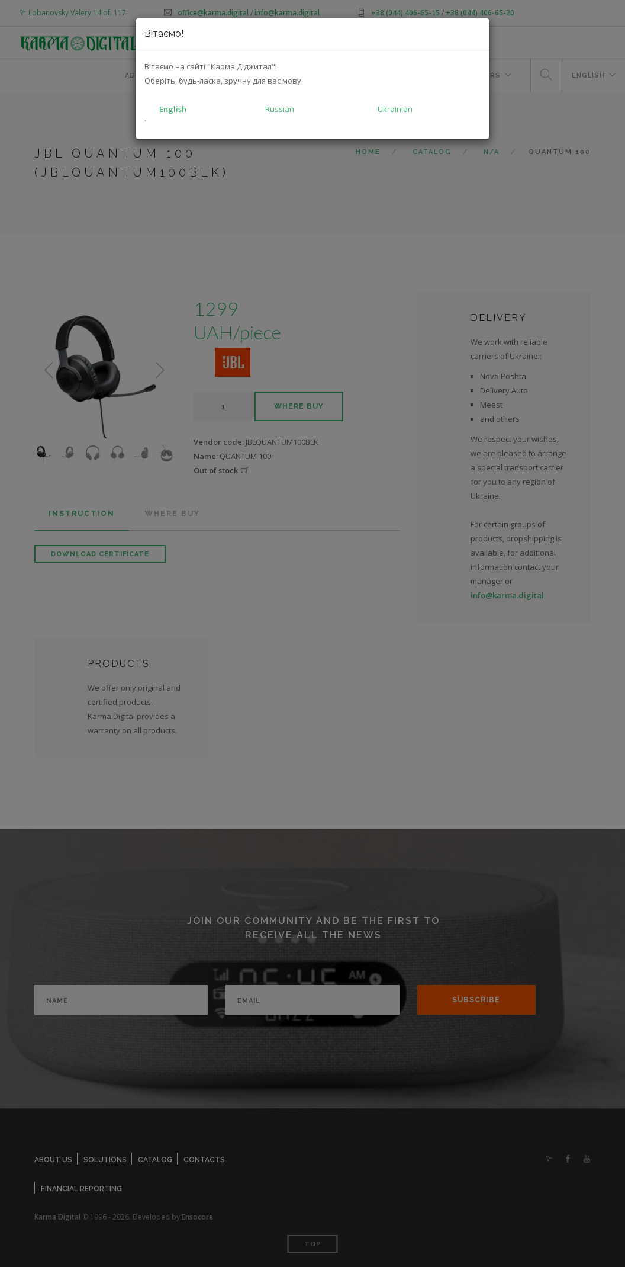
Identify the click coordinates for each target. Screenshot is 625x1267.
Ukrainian (395, 109)
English (172, 109)
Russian (279, 109)
